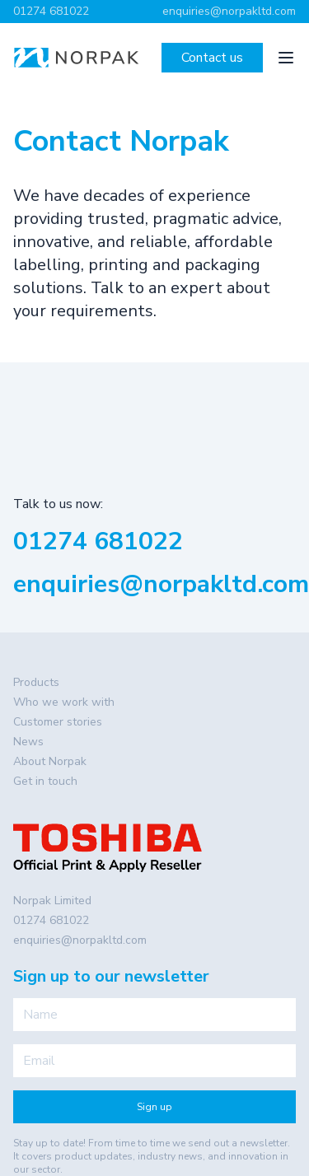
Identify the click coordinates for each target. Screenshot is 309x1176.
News (28, 741)
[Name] (154, 1014)
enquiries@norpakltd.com (229, 11)
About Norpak (50, 761)
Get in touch (45, 781)
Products (36, 682)
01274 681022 (51, 11)
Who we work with (64, 702)
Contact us (212, 58)
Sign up (154, 1106)
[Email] (154, 1060)
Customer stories (57, 722)
